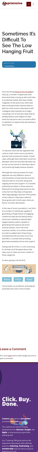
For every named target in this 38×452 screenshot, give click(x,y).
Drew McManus (9, 66)
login (10, 355)
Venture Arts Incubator (24, 92)
